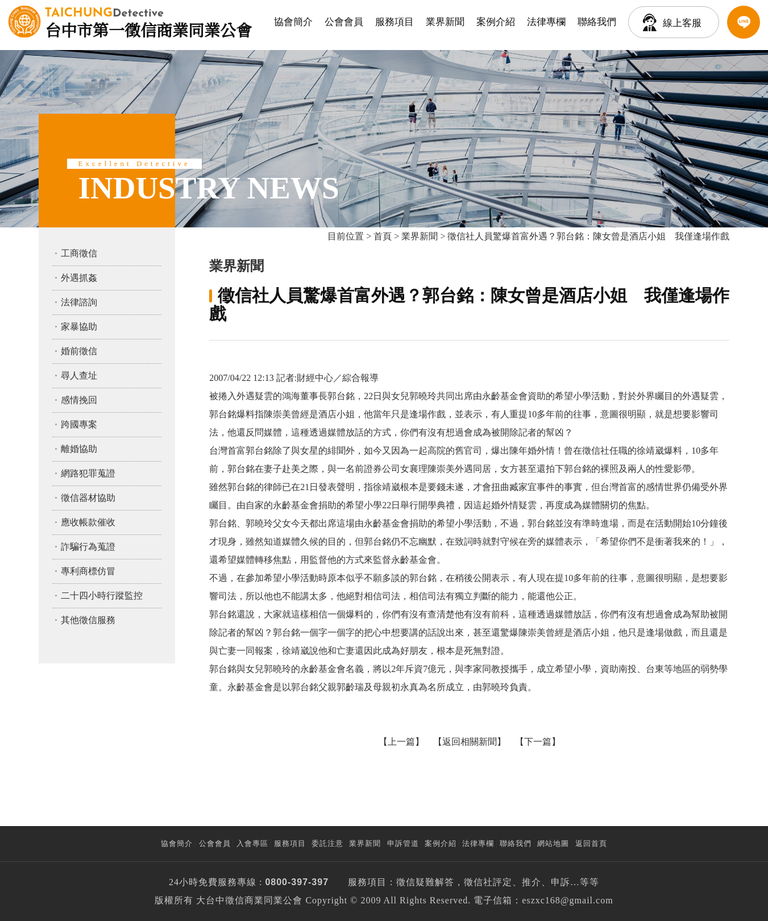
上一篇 (401, 741)
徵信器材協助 (88, 498)
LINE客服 (743, 22)
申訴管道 (403, 843)
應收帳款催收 (88, 522)
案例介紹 (495, 21)
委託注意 (327, 843)
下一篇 (537, 741)
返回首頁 (591, 843)
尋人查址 (79, 375)
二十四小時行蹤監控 (102, 595)
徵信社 (478, 882)
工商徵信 (79, 253)
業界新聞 (445, 21)
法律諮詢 (79, 302)
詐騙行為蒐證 (88, 546)
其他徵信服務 (88, 620)
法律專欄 (546, 21)
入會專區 (252, 843)
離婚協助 (79, 449)
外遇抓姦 (79, 278)
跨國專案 (79, 424)
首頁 (382, 236)
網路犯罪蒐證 (88, 473)
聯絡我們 (597, 21)
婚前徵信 (79, 351)
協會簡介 (293, 21)
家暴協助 (79, 326)
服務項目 (394, 21)
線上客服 (682, 23)
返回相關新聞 (469, 741)
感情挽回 (79, 400)
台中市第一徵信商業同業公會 (148, 22)
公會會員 (344, 21)
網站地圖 (553, 843)
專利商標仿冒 (88, 571)
